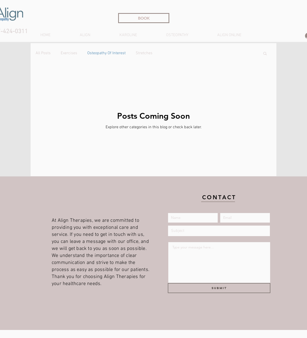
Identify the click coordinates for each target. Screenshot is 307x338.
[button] (265, 53)
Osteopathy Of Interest (106, 53)
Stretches (144, 53)
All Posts (43, 53)
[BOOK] (143, 18)
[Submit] (219, 288)
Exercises (69, 53)
